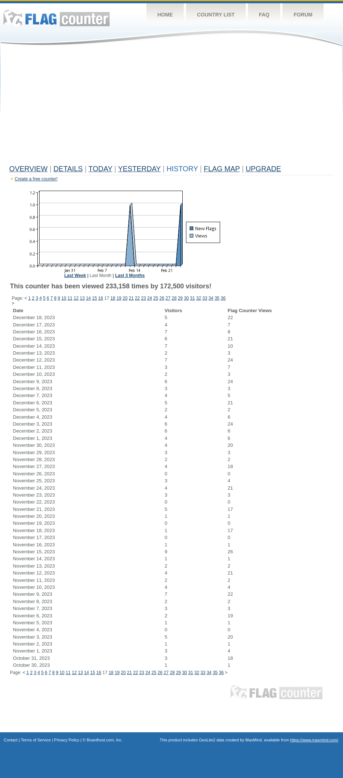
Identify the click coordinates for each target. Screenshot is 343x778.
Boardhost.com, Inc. (105, 740)
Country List (216, 15)
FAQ (264, 15)
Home (165, 15)
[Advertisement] (171, 107)
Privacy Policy (66, 740)
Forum (302, 15)
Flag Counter (56, 18)
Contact (11, 740)
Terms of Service (36, 740)
